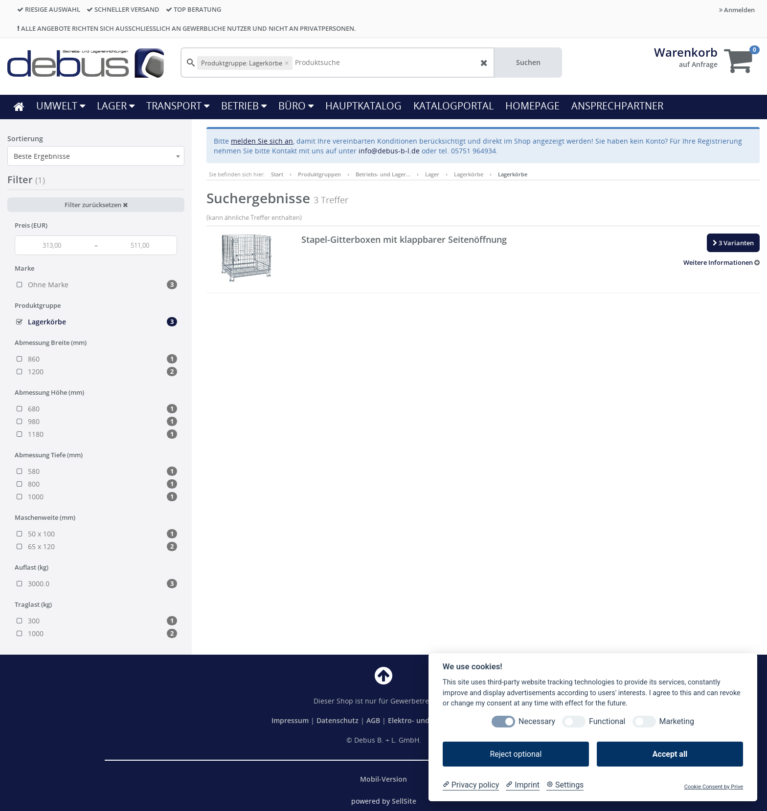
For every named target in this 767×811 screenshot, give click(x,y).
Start (277, 174)
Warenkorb (686, 52)
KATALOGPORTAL (453, 105)
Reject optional (515, 754)
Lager (116, 105)
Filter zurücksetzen (96, 204)
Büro (296, 105)
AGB (374, 720)
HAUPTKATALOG (363, 105)
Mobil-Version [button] (383, 779)
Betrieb (244, 105)
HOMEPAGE (532, 105)
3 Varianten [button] (733, 242)
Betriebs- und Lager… (383, 174)
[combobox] (95, 156)
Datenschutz (337, 720)
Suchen (528, 62)
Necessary (537, 721)
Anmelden (737, 9)
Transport (177, 105)
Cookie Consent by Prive (713, 787)
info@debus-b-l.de (389, 150)
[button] (721, 262)
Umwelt (60, 105)
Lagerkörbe (468, 174)
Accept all (670, 754)
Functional (607, 721)
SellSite (404, 801)
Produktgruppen (319, 174)
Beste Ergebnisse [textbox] (42, 156)
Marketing (676, 721)
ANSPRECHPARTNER (617, 105)
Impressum (291, 720)
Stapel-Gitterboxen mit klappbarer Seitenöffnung (404, 239)
